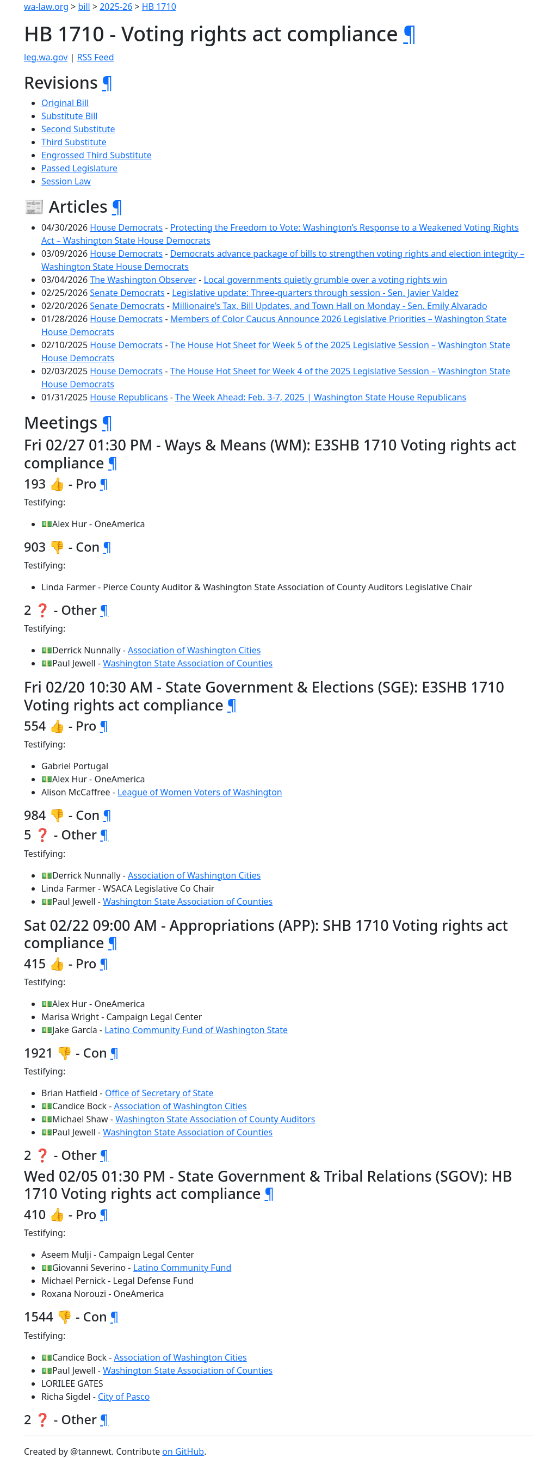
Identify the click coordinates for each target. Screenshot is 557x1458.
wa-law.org (46, 7)
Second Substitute (78, 129)
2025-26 (116, 7)
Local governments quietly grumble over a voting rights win (326, 280)
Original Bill (65, 103)
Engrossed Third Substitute (96, 155)
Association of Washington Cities (194, 650)
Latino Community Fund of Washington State (196, 1030)
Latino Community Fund (182, 1268)
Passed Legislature (79, 168)
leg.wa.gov (45, 57)
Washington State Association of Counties (188, 663)
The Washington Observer (143, 280)
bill (84, 7)
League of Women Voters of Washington (199, 792)
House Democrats (126, 227)
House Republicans (129, 397)
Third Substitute (74, 142)
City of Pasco (124, 1397)
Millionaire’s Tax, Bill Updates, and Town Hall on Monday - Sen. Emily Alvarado (329, 306)
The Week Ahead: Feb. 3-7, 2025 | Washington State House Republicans (320, 397)
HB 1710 (159, 7)
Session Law (66, 181)
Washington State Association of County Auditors (215, 1119)
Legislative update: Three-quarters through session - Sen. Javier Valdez (315, 293)
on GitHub (183, 1451)
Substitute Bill (69, 116)
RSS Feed (95, 57)
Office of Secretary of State (159, 1093)
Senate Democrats (127, 293)
